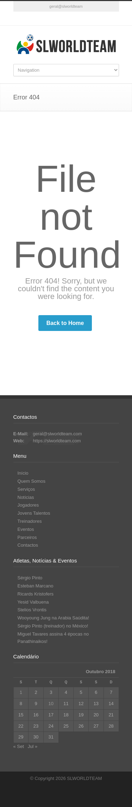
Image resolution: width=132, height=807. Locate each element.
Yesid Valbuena (33, 602)
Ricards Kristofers (36, 594)
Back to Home (65, 323)
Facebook (45, 19)
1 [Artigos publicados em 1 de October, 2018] (21, 692)
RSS (87, 19)
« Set (18, 746)
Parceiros (27, 537)
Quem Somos (31, 481)
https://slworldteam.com (57, 440)
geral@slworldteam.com (57, 433)
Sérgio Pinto (30, 577)
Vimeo (59, 19)
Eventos (26, 529)
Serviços (26, 489)
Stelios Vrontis (32, 609)
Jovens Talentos (34, 513)
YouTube (73, 19)
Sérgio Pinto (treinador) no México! (53, 626)
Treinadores (30, 521)
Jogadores (28, 505)
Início (23, 473)
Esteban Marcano (36, 585)
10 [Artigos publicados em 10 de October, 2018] (51, 703)
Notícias (26, 497)
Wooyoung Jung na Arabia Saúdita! (53, 617)
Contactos (28, 545)
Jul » (32, 746)
